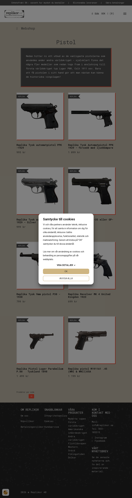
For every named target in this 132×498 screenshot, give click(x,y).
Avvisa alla (66, 278)
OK (66, 271)
